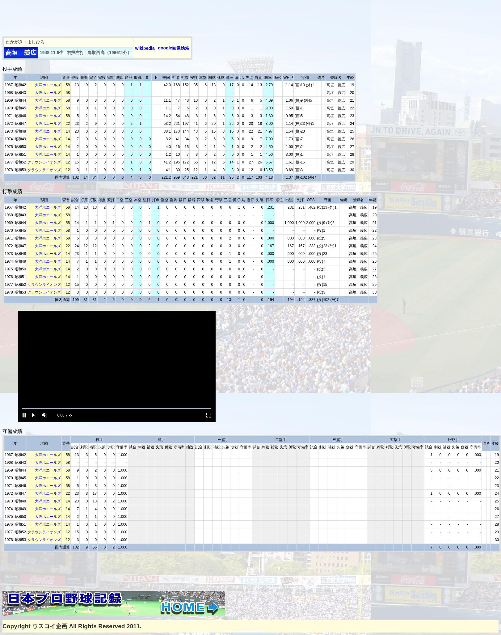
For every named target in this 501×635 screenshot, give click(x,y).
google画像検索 (173, 47)
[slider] (116, 408)
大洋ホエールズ (48, 85)
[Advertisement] (114, 16)
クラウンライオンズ (44, 162)
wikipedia (144, 48)
